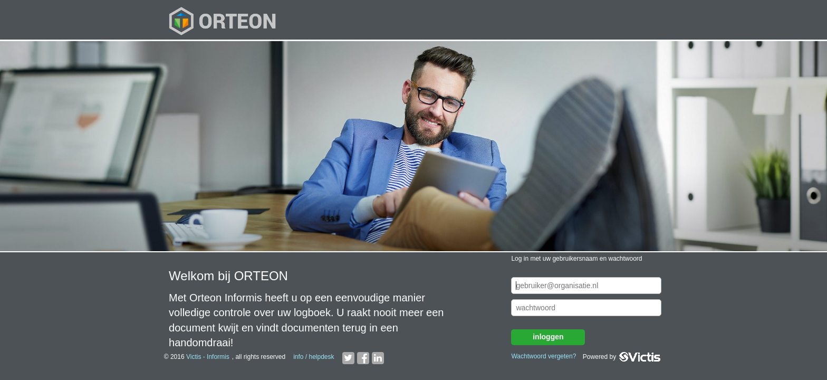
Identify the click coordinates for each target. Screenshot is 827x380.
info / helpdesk (313, 356)
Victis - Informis (207, 356)
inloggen (548, 336)
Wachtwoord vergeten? (543, 356)
